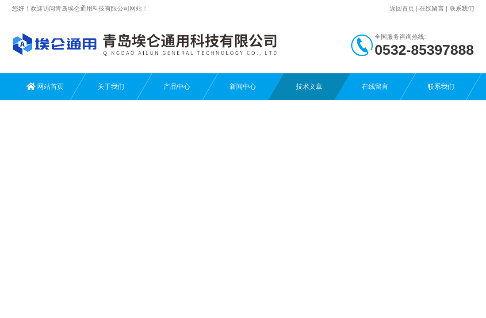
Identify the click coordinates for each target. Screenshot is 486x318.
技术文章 (309, 86)
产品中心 (177, 86)
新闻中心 (243, 86)
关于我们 (111, 86)
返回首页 (402, 8)
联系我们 (461, 8)
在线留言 (431, 8)
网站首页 (50, 86)
